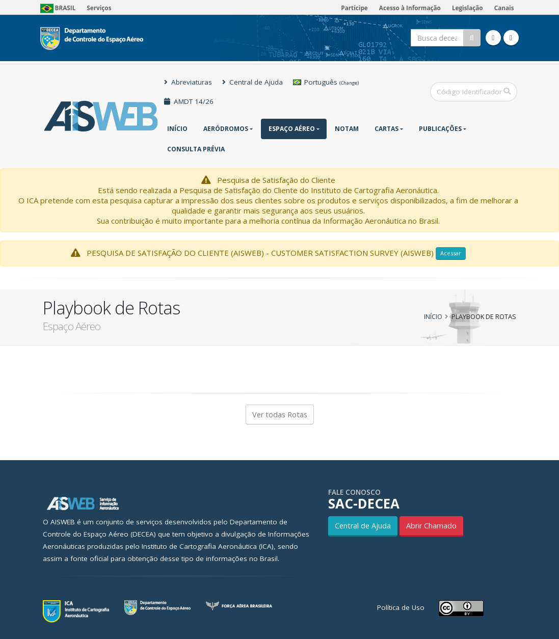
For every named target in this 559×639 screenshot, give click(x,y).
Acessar (450, 253)
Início (177, 128)
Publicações (440, 128)
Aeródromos (225, 128)
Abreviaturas (188, 82)
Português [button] (326, 82)
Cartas (386, 128)
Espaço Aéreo (292, 128)
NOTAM (347, 128)
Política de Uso (400, 607)
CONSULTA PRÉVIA (196, 149)
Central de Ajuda (252, 82)
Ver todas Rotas (279, 414)
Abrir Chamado (431, 525)
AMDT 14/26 (189, 101)
